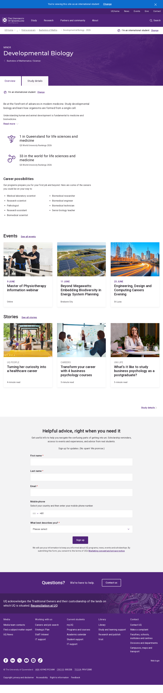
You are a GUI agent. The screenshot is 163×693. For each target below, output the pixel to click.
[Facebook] (5, 669)
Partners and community (72, 20)
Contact (157, 11)
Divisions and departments (144, 651)
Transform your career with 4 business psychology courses (81, 363)
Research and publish (109, 642)
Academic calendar (76, 642)
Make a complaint (139, 637)
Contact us (111, 590)
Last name (41, 478)
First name (41, 463)
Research (48, 20)
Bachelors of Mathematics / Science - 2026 (49, 30)
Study (34, 20)
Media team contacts (14, 632)
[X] (19, 669)
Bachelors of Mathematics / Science (24, 61)
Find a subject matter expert (17, 637)
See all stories (29, 325)
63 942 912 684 (47, 677)
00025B (68, 677)
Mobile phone (37, 509)
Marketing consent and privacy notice (107, 559)
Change (107, 4)
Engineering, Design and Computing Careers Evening (135, 282)
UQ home (115, 11)
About (95, 20)
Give (147, 11)
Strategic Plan (42, 637)
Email (39, 494)
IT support (40, 647)
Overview (10, 80)
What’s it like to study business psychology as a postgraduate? (135, 363)
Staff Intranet (42, 642)
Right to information (59, 685)
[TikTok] (40, 669)
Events (137, 11)
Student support (75, 647)
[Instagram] (33, 669)
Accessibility (42, 685)
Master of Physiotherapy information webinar (28, 282)
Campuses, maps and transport (141, 657)
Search (156, 5)
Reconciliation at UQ (44, 613)
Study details (35, 80)
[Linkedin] (12, 669)
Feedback (75, 685)
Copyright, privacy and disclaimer (18, 685)
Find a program (29, 30)
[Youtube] (26, 669)
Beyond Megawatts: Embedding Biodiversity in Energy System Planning (81, 282)
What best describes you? (49, 530)
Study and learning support (112, 637)
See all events (28, 244)
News (126, 11)
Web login (155, 668)
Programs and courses (78, 637)
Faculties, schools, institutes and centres (141, 644)
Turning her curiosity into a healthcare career (28, 363)
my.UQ (70, 632)
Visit (100, 647)
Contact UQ (136, 632)
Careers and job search (47, 632)
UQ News (8, 642)
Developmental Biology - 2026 (77, 30)
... (17, 30)
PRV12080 (87, 677)
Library (102, 632)
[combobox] (37, 521)
